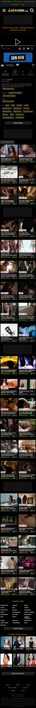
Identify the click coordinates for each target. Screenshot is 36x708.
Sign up (18, 684)
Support (25, 687)
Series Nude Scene (8, 117)
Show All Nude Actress (18, 673)
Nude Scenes (17, 108)
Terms (13, 690)
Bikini (11, 114)
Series (26, 105)
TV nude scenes (28, 111)
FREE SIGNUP (15, 4)
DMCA (23, 690)
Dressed (5, 114)
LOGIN (22, 4)
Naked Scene (17, 111)
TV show (19, 105)
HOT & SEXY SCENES (9, 96)
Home (7, 684)
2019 (13, 105)
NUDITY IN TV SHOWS (15, 93)
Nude (7, 105)
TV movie (26, 108)
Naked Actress (7, 108)
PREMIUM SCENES (18, 1)
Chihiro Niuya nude (8, 89)
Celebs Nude (19, 114)
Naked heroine (7, 111)
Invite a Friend (12, 687)
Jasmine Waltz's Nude (29, 1)
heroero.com (21, 694)
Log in (28, 684)
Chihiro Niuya (20, 117)
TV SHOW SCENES (6, 1)
